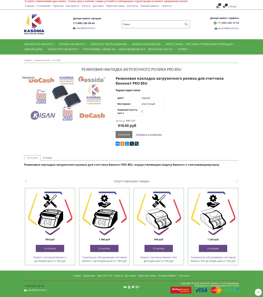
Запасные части (160, 49)
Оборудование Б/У (132, 49)
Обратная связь (115, 5)
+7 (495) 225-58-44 (84, 23)
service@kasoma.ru (228, 28)
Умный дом (33, 49)
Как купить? (72, 5)
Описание (32, 157)
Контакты (132, 5)
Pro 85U (57, 60)
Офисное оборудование (108, 44)
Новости (167, 5)
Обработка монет (72, 44)
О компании (43, 5)
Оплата (86, 5)
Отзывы (47, 157)
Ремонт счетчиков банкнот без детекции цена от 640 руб (158, 259)
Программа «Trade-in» (99, 49)
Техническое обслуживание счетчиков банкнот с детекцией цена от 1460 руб (104, 259)
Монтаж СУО (104, 275)
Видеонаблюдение (146, 44)
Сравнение (89, 275)
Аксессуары (174, 44)
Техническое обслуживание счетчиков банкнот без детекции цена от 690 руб (213, 259)
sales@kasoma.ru (85, 28)
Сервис (182, 49)
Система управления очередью (209, 44)
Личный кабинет (150, 5)
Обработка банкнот (39, 44)
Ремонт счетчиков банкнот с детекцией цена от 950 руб (50, 259)
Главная (29, 5)
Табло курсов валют (62, 49)
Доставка (98, 5)
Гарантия (58, 5)
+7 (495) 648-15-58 (226, 22)
